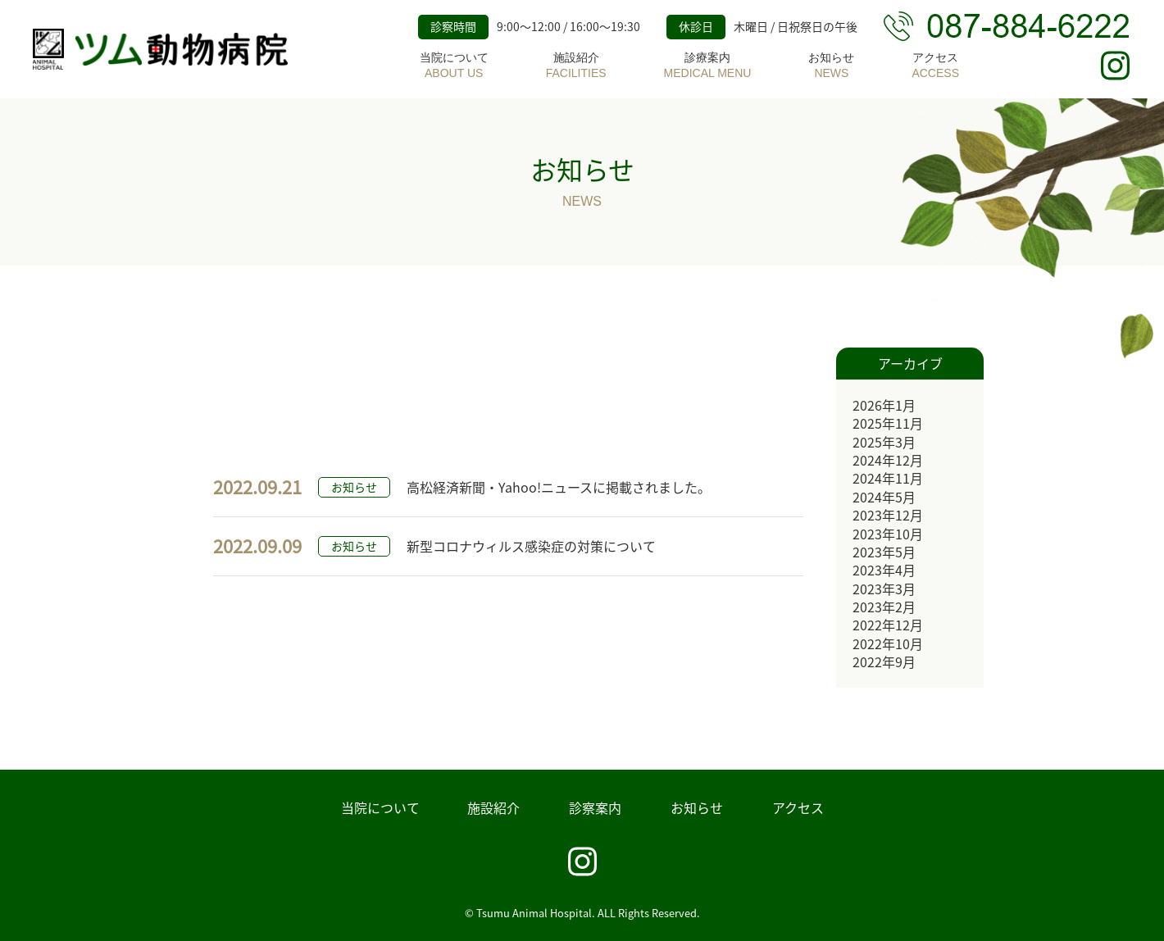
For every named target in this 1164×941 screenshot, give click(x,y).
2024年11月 (888, 478)
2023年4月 (884, 570)
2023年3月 (884, 588)
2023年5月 (884, 551)
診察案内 (595, 807)
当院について (454, 66)
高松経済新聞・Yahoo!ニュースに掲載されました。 (559, 487)
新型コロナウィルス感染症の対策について (531, 546)
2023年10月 (888, 533)
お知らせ (831, 66)
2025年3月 (884, 442)
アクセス (935, 66)
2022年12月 (888, 624)
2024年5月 (884, 497)
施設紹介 (576, 66)
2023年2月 (884, 606)
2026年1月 (884, 405)
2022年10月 (888, 643)
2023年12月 (888, 515)
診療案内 (708, 66)
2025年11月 (888, 423)
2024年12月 (888, 460)
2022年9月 (884, 661)
